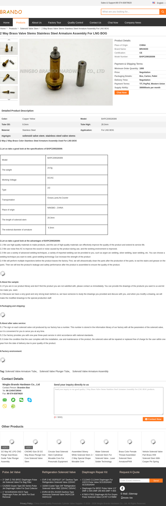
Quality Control (75, 22)
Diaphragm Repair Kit (94, 472)
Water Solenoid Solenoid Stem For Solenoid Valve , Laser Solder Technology (105, 456)
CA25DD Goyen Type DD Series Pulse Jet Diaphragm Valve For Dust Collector (20, 487)
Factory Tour (54, 22)
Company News (133, 22)
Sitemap (133, 493)
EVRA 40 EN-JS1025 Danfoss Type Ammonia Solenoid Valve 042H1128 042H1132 (58, 494)
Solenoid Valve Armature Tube (21, 371)
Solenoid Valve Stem (29, 28)
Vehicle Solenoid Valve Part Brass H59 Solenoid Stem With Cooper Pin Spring (152, 456)
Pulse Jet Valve (11, 472)
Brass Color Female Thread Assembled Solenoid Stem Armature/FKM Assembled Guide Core (129, 458)
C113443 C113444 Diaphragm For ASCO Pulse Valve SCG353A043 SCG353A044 (97, 482)
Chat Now (113, 22)
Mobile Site (127, 498)
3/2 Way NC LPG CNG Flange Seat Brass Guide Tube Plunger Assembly (11, 456)
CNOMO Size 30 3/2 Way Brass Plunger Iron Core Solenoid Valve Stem (35, 456)
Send (156, 480)
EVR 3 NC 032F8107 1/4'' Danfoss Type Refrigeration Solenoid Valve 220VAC (60, 481)
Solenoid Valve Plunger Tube (54, 371)
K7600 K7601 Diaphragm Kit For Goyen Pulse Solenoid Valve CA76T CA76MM (99, 495)
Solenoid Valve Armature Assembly (90, 371)
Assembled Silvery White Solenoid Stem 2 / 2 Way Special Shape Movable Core (82, 456)
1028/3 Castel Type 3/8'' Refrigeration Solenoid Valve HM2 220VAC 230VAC (59, 487)
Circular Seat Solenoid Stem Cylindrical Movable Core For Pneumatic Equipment (58, 456)
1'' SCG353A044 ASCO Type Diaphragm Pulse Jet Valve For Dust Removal (18, 494)
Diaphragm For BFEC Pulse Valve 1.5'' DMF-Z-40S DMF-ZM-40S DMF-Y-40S (99, 489)
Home (6, 22)
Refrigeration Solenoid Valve (59, 472)
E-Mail (124, 493)
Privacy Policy (26, 503)
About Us (37, 22)
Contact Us (95, 22)
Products (20, 22)
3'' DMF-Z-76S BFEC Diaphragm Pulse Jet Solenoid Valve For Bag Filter (19, 481)
